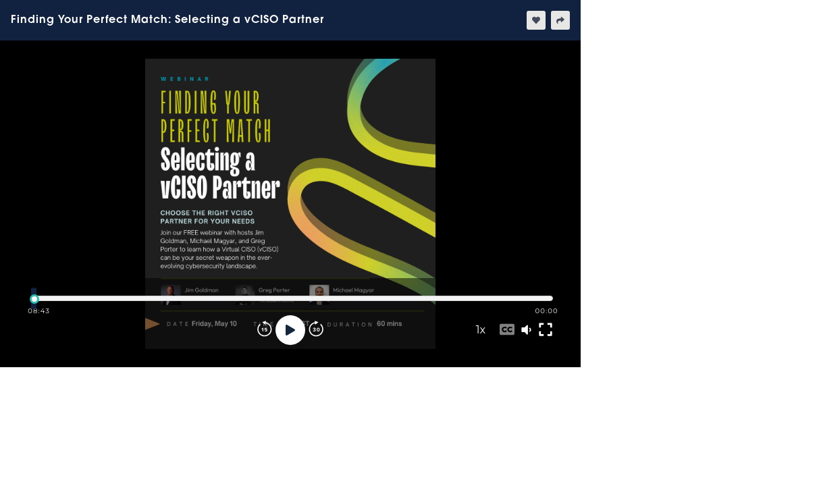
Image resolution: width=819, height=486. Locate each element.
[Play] (290, 330)
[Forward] (316, 330)
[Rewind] (265, 330)
